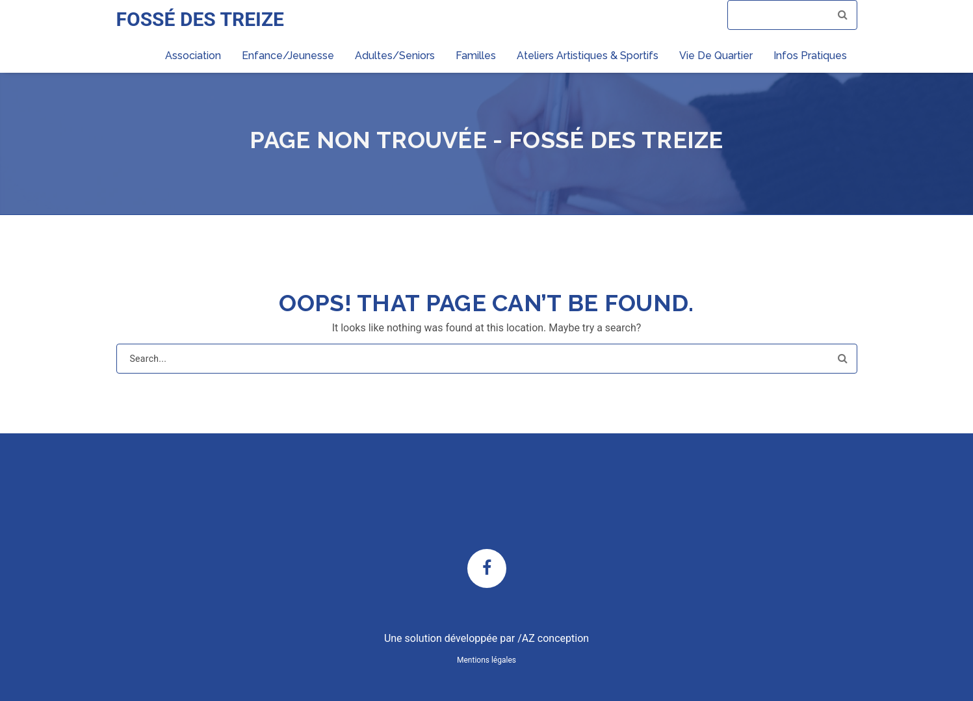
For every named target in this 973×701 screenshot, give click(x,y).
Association (193, 55)
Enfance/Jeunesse (288, 55)
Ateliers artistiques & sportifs (587, 55)
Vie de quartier (716, 55)
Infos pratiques (810, 55)
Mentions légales (486, 660)
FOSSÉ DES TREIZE (200, 19)
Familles (476, 55)
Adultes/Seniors (395, 55)
